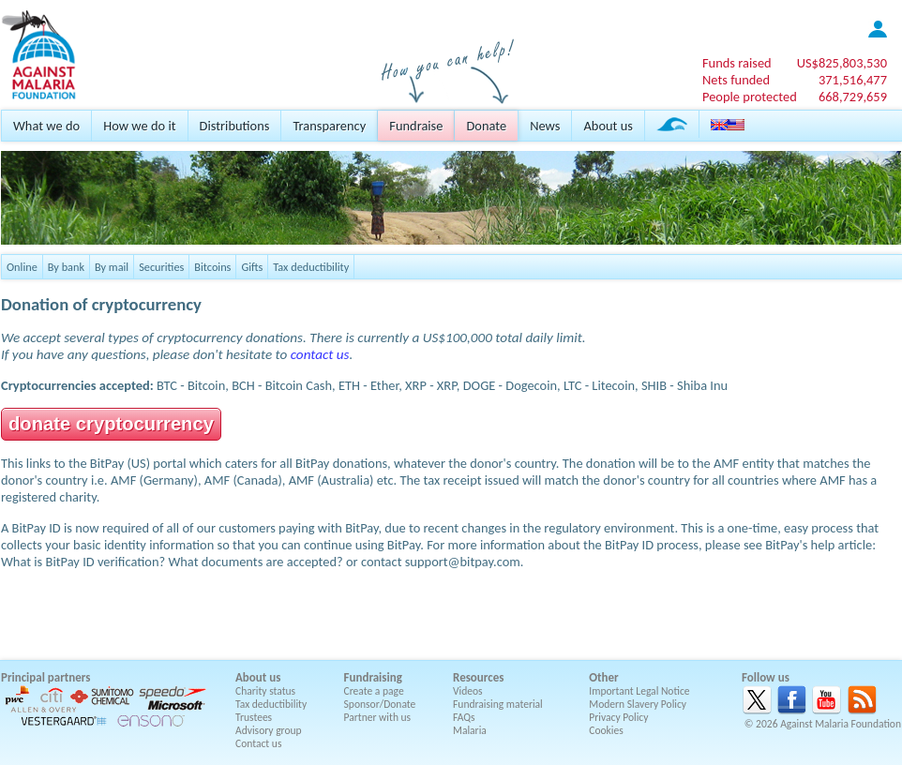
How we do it (139, 125)
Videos (468, 691)
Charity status (265, 691)
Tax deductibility (311, 267)
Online (22, 267)
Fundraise (416, 125)
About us (607, 125)
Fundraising (373, 677)
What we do (46, 125)
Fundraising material (498, 704)
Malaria (470, 730)
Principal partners (45, 677)
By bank (66, 267)
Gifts (252, 267)
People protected (749, 96)
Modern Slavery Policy (637, 704)
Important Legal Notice (639, 691)
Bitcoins (212, 267)
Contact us (258, 743)
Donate (486, 125)
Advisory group (268, 730)
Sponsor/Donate (380, 704)
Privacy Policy (618, 717)
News (545, 125)
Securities (161, 267)
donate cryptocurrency (111, 423)
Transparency (329, 125)
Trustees (253, 717)
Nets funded (736, 79)
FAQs (464, 717)
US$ (842, 62)
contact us (320, 354)
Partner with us (378, 717)
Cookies (606, 730)
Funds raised (737, 62)
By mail (111, 267)
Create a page (374, 691)
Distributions (235, 125)
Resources (478, 677)
